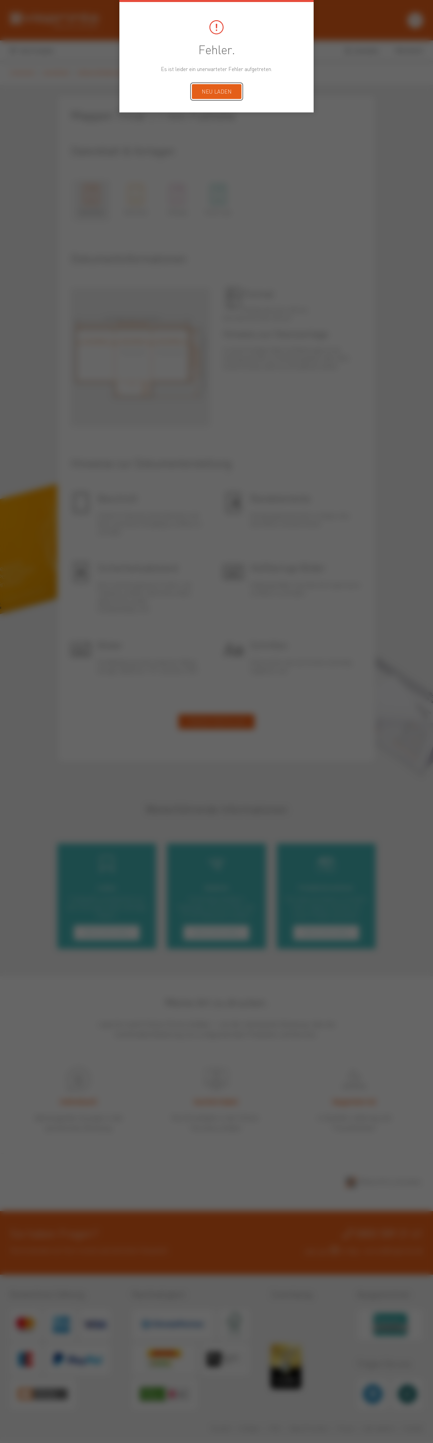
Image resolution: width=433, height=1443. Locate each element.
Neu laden (217, 92)
